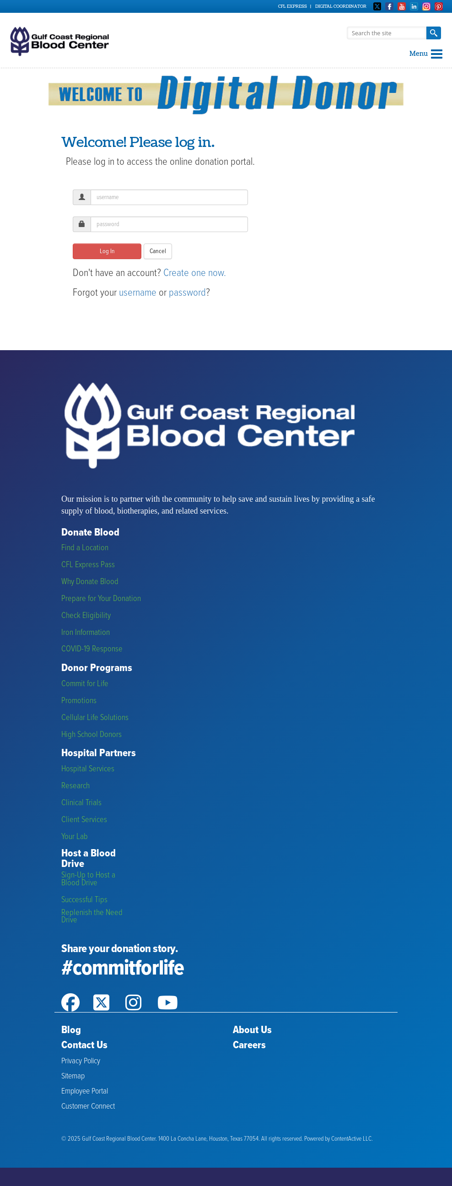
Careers (249, 1045)
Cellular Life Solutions (95, 718)
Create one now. (194, 273)
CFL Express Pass (88, 565)
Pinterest (439, 6)
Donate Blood (90, 533)
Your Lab (74, 837)
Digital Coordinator (340, 6)
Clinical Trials (81, 803)
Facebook (389, 6)
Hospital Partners (98, 753)
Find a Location (84, 548)
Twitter (377, 6)
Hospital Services (87, 769)
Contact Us (84, 1045)
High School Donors (91, 735)
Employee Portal (84, 1091)
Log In (107, 251)
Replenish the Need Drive (92, 916)
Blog (71, 1030)
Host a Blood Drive (88, 859)
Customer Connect (88, 1106)
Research (75, 786)
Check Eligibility (86, 616)
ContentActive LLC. (352, 1139)
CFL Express (292, 6)
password (187, 293)
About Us (252, 1030)
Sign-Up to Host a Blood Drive (88, 879)
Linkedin (414, 6)
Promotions (79, 701)
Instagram (426, 6)
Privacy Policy (80, 1061)
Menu (425, 53)
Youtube (402, 6)
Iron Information (85, 633)
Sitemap (73, 1076)
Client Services (84, 820)
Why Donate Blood (89, 582)
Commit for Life (84, 684)
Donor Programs (96, 668)
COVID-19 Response (92, 649)
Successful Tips (84, 900)
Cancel (158, 251)
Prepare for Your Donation (101, 599)
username (137, 293)
